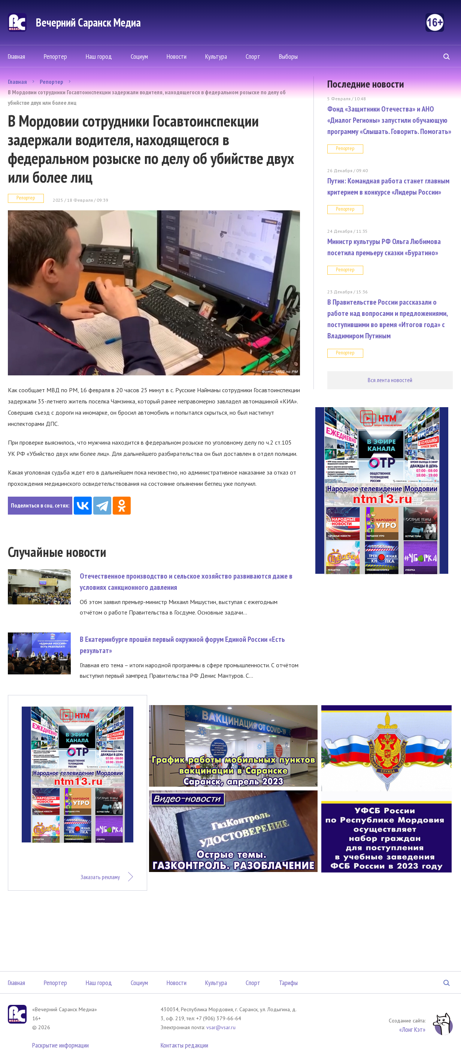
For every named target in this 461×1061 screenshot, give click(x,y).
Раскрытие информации (60, 1045)
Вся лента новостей (390, 380)
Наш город (99, 56)
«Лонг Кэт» (412, 1029)
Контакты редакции (184, 1045)
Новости (176, 56)
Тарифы (288, 982)
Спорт (253, 56)
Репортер (55, 56)
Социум (139, 56)
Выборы (288, 56)
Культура (216, 56)
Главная (16, 56)
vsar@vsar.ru (221, 1027)
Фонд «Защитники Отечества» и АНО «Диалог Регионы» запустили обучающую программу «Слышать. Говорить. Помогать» (389, 120)
